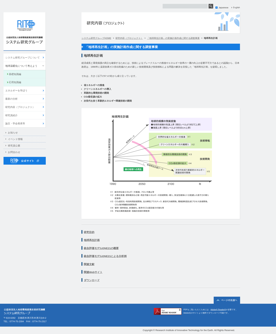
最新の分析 (11, 98)
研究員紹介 (11, 115)
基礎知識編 (15, 74)
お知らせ (13, 132)
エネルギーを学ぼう (16, 90)
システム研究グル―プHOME (96, 38)
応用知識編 (15, 82)
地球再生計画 (92, 240)
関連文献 (89, 264)
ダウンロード (92, 280)
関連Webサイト (93, 272)
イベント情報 (15, 139)
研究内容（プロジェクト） (20, 107)
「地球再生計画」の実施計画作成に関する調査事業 (173, 38)
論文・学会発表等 (15, 123)
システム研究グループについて (22, 57)
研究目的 (89, 232)
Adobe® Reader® (218, 309)
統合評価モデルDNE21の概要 (101, 248)
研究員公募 (14, 145)
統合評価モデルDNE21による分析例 (105, 256)
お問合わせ (14, 152)
